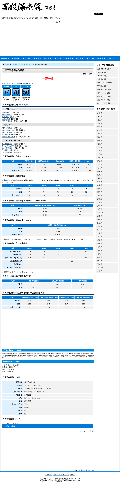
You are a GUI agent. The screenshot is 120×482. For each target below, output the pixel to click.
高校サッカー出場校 (104, 89)
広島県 (99, 226)
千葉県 (99, 151)
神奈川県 (100, 158)
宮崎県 (99, 264)
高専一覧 (15, 58)
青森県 (99, 116)
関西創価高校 (7, 128)
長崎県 (99, 254)
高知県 (99, 243)
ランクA (37, 58)
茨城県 (99, 137)
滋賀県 (99, 195)
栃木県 (99, 140)
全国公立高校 (102, 72)
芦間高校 (5, 150)
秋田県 (99, 127)
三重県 (99, 192)
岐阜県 (99, 182)
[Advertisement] (60, 39)
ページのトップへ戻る (87, 431)
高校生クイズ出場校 (104, 103)
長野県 (99, 178)
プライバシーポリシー (61, 475)
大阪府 (99, 202)
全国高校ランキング (104, 69)
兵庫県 (99, 206)
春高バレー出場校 (103, 93)
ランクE (79, 58)
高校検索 (5, 58)
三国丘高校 (6, 119)
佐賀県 (99, 250)
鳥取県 (99, 216)
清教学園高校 (7, 121)
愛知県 (99, 188)
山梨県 (99, 175)
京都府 (99, 199)
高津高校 (5, 117)
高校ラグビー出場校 (104, 96)
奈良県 (99, 209)
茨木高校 (5, 112)
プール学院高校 (8, 146)
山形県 (99, 130)
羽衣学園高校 (7, 152)
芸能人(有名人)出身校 (104, 82)
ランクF (90, 58)
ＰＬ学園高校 (7, 144)
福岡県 (99, 247)
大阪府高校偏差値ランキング (21, 64)
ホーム (7, 64)
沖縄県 (99, 271)
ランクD (69, 58)
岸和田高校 (6, 134)
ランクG (101, 58)
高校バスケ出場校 (103, 100)
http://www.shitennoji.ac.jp (32, 398)
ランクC (58, 58)
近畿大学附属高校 (8, 137)
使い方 (111, 58)
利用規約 (48, 475)
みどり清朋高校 (8, 148)
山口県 (99, 230)
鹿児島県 (100, 267)
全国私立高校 (102, 76)
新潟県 (99, 161)
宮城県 (99, 123)
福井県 (99, 171)
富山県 (99, 164)
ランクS (26, 58)
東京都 (99, 154)
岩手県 (99, 120)
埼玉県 (99, 147)
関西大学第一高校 (8, 130)
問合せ (72, 475)
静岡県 (99, 185)
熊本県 (99, 257)
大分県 (99, 261)
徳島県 (99, 233)
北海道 (99, 113)
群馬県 (99, 144)
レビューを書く (10, 426)
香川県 (99, 237)
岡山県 (99, 223)
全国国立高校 (102, 79)
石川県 (99, 168)
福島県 (99, 134)
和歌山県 (100, 213)
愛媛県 (99, 240)
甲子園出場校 (102, 86)
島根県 (99, 219)
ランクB (47, 58)
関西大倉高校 (7, 115)
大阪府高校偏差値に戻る (86, 470)
